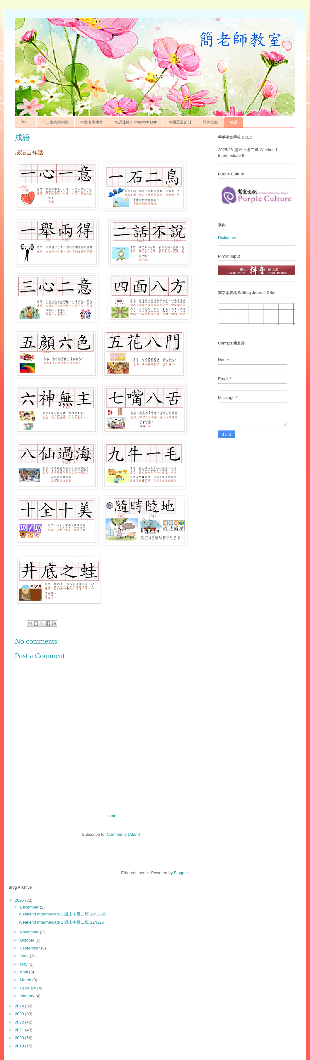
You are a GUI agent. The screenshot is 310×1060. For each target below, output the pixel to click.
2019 (20, 1046)
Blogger (181, 872)
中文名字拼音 (91, 122)
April (24, 972)
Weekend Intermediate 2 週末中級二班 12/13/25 (62, 914)
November (30, 932)
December (30, 907)
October (28, 940)
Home (25, 122)
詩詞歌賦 (210, 122)
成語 (233, 122)
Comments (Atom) (123, 834)
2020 (20, 1037)
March (26, 979)
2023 (20, 1014)
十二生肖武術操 (55, 122)
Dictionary (227, 237)
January (28, 996)
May (24, 964)
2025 (20, 900)
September (30, 948)
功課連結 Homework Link (136, 122)
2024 (20, 1006)
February (28, 988)
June (25, 956)
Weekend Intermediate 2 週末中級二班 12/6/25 (61, 922)
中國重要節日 (180, 122)
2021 (20, 1030)
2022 (20, 1022)
